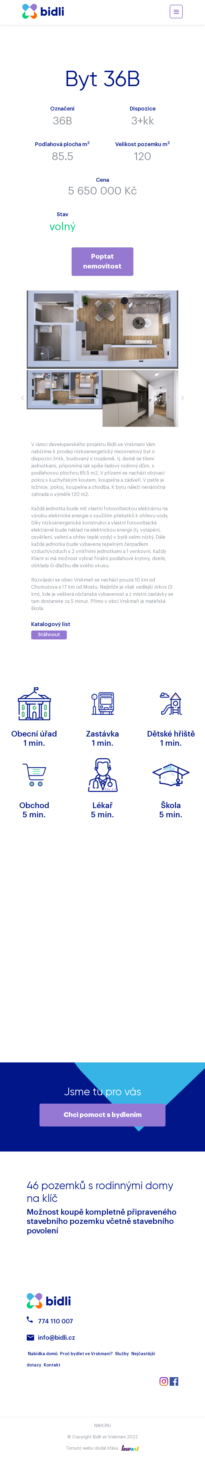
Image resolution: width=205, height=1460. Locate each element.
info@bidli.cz (56, 1340)
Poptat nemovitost (102, 261)
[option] (64, 390)
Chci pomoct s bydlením (103, 1116)
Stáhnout (49, 634)
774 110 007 (55, 1324)
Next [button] (183, 398)
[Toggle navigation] (176, 11)
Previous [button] (22, 398)
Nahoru (102, 1428)
